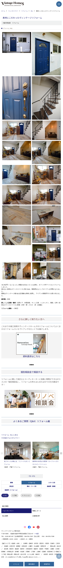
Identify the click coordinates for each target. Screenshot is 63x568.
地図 (37, 534)
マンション (27, 495)
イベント (16, 564)
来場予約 (47, 564)
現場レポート (36, 511)
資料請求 (31, 564)
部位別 (11, 486)
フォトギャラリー (8, 511)
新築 (11, 482)
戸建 (15, 495)
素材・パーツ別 (31, 486)
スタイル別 (51, 482)
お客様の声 (36, 516)
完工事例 (5, 516)
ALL (6, 495)
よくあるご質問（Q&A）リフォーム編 (31, 421)
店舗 (39, 495)
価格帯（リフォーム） (11, 490)
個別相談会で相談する (31, 372)
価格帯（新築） (51, 486)
